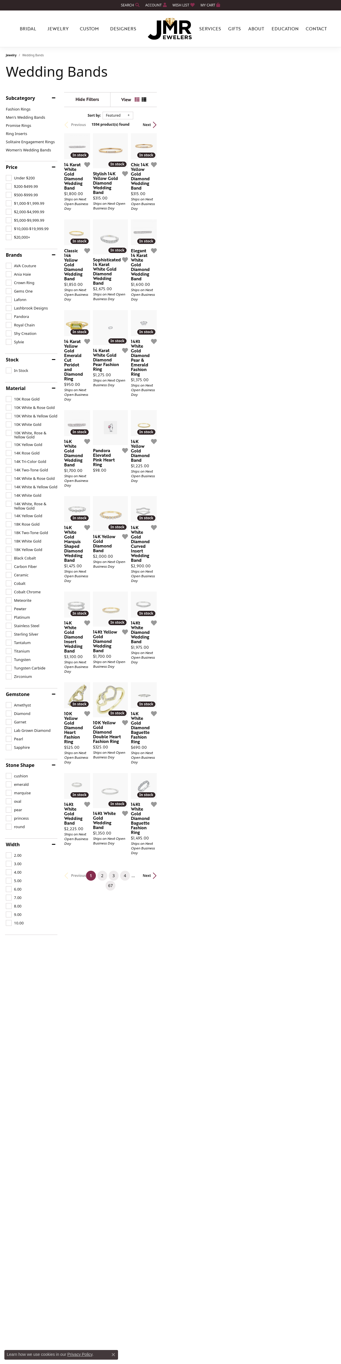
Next (325, 124)
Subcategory (20, 98)
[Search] (130, 5)
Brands (14, 255)
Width (13, 844)
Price (11, 167)
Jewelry (58, 28)
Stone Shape (20, 765)
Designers (123, 28)
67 (224, 1110)
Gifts (234, 28)
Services (210, 28)
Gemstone (18, 694)
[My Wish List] (184, 5)
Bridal (28, 28)
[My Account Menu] (156, 5)
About (256, 28)
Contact (316, 28)
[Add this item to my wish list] (149, 227)
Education (285, 28)
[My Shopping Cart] (210, 5)
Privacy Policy (79, 1354)
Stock (12, 359)
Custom (89, 28)
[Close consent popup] (113, 1354)
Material (15, 388)
